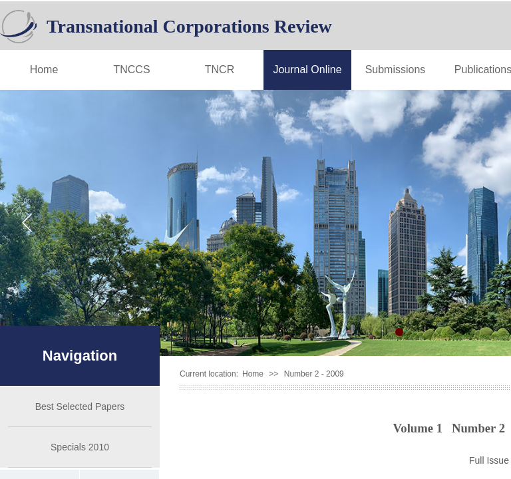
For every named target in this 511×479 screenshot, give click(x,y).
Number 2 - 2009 (314, 374)
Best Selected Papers (80, 406)
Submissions (395, 69)
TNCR (219, 69)
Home (44, 69)
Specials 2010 (80, 447)
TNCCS (131, 69)
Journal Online (307, 69)
